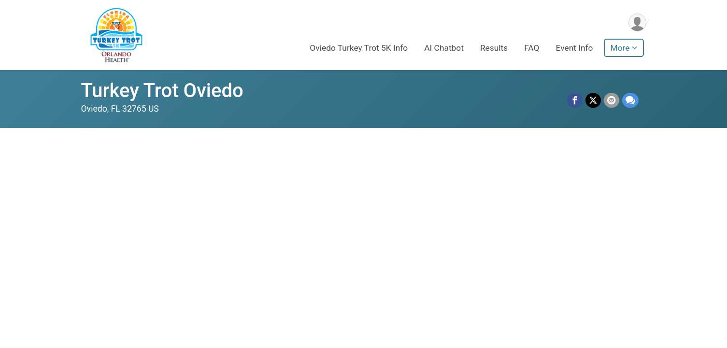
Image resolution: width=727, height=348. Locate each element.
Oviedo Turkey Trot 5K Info (359, 48)
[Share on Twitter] (593, 100)
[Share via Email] (611, 100)
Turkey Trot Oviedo (162, 90)
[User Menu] (637, 22)
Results (494, 48)
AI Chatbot (444, 48)
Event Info (574, 48)
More (620, 48)
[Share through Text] (630, 100)
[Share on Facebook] (575, 100)
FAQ (531, 48)
